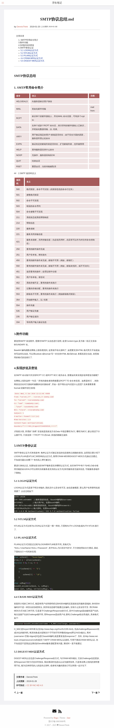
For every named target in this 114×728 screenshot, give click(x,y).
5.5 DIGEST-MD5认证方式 (32, 61)
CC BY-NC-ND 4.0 (34, 685)
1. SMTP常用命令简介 (28, 40)
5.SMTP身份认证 (26, 48)
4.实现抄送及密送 (26, 45)
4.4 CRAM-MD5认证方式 (32, 58)
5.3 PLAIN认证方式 (29, 55)
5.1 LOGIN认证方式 (29, 50)
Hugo (56, 718)
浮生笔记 (57, 2)
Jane (68, 718)
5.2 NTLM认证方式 (29, 53)
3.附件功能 (23, 42)
